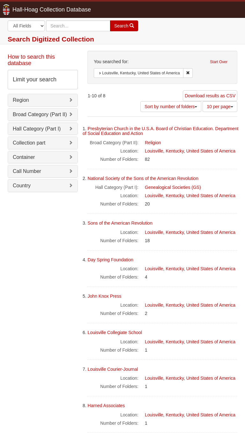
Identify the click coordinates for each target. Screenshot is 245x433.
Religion (153, 142)
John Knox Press (105, 296)
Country (22, 185)
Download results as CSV (210, 95)
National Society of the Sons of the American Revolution (143, 178)
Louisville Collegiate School (115, 332)
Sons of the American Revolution (120, 223)
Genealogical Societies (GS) (173, 187)
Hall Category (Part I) (37, 128)
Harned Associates (106, 405)
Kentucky (175, 150)
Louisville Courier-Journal (113, 369)
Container (24, 157)
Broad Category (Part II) (40, 114)
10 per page (220, 106)
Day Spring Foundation (110, 259)
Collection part (29, 143)
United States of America (210, 150)
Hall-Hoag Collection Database (31, 9)
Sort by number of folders (171, 106)
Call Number (27, 171)
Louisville (154, 150)
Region (21, 100)
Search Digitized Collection (51, 39)
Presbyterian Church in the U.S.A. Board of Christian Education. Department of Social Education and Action (161, 131)
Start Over (218, 62)
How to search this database (31, 60)
